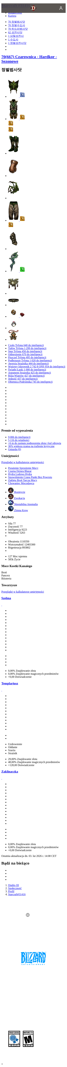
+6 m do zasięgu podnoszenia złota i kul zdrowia (34, 443)
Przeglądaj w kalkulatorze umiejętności (22, 462)
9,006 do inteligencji (19, 437)
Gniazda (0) (14, 449)
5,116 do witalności (18, 440)
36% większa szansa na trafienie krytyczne (31, 446)
